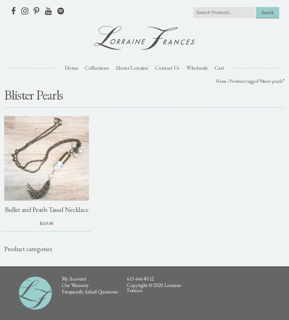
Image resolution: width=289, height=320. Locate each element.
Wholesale (197, 67)
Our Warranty (75, 285)
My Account (74, 278)
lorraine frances (144, 38)
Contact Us (167, 67)
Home (71, 67)
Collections (97, 67)
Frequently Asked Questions (90, 291)
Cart (219, 67)
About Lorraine (131, 67)
